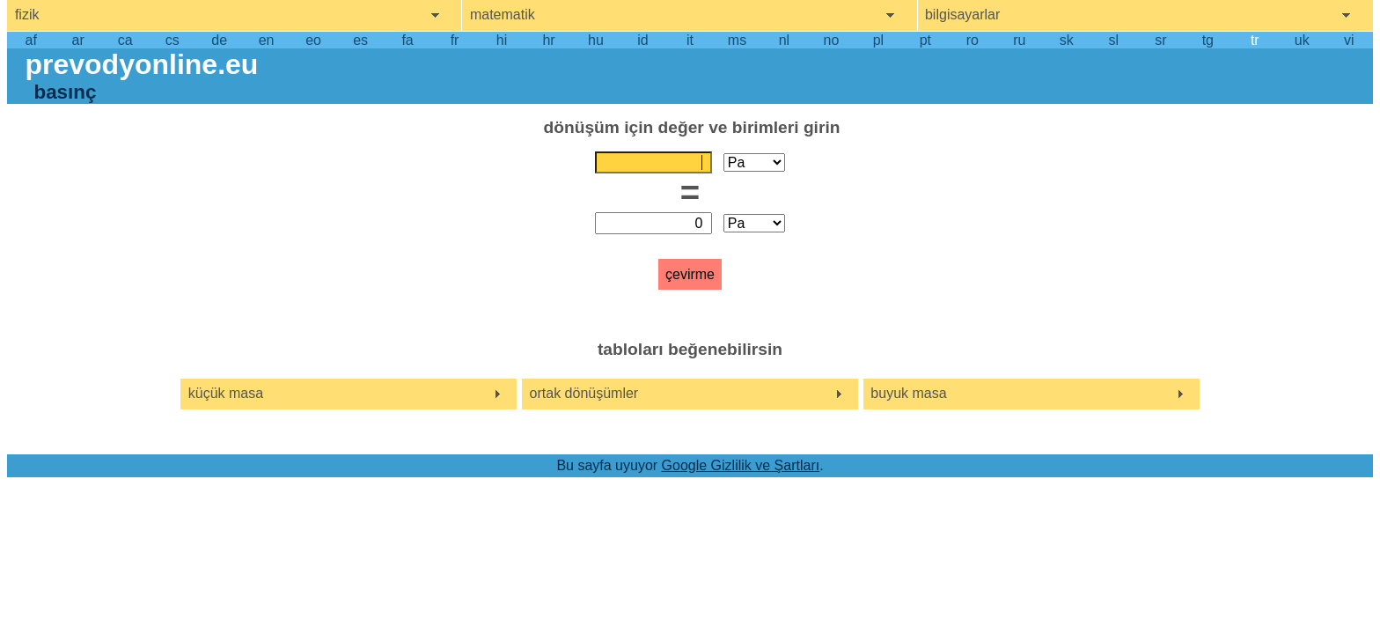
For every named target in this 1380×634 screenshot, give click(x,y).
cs (172, 40)
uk (1302, 40)
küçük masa (225, 393)
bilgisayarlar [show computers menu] (962, 14)
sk (1067, 40)
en (267, 40)
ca (125, 40)
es (360, 40)
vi (1349, 40)
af (31, 40)
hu (596, 40)
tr (1255, 40)
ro (972, 40)
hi (501, 40)
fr (455, 40)
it (690, 40)
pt (925, 40)
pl (878, 40)
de (219, 40)
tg (1208, 40)
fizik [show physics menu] (27, 14)
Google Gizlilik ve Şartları (741, 465)
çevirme (690, 274)
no (832, 40)
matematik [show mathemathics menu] (502, 14)
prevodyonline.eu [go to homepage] (141, 64)
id (642, 40)
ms (737, 40)
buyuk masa (908, 393)
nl (784, 40)
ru (1019, 40)
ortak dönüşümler (584, 393)
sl (1114, 40)
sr (1160, 40)
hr (548, 40)
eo (313, 40)
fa (407, 40)
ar (78, 40)
